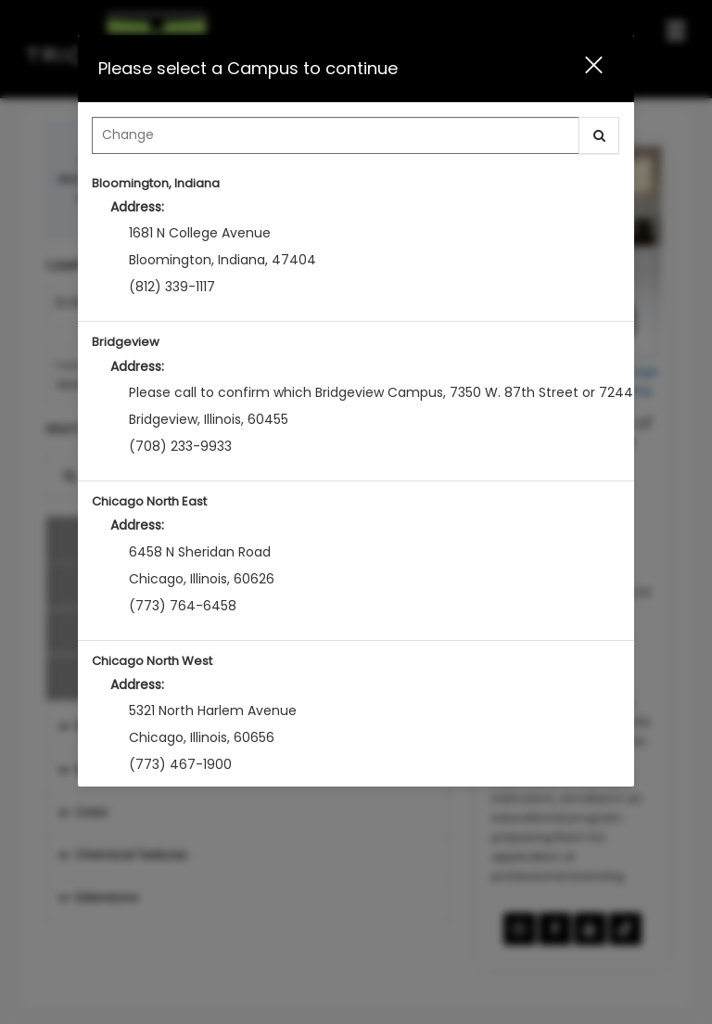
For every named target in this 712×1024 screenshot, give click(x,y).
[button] (582, 68)
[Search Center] (335, 135)
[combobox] (355, 140)
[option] (355, 243)
